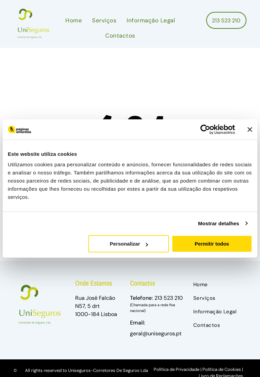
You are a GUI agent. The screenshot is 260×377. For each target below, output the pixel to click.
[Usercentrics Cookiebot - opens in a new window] (205, 129)
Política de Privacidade (176, 369)
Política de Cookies (221, 369)
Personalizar (129, 244)
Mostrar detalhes (218, 223)
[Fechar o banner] (249, 129)
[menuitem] (73, 20)
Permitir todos (212, 244)
